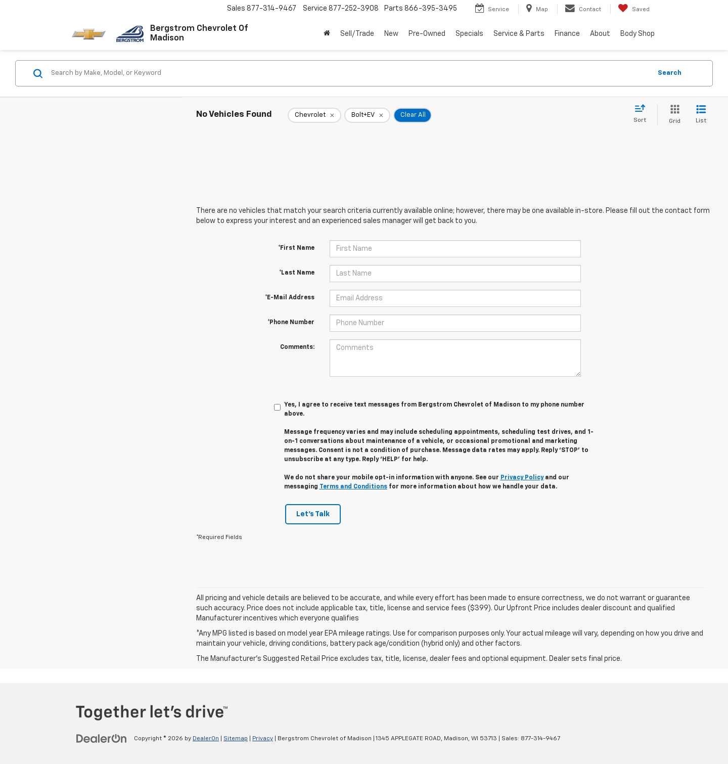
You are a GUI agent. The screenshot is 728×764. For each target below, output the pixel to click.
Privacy (262, 739)
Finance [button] (567, 33)
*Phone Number (290, 323)
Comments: (297, 347)
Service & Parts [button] (518, 33)
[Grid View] (672, 115)
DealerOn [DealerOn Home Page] (206, 739)
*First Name (296, 248)
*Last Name (296, 273)
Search (669, 73)
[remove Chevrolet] (314, 115)
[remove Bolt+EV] (367, 115)
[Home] (326, 34)
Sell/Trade (357, 33)
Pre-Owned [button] (426, 33)
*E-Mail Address (289, 298)
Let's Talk (313, 514)
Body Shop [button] (637, 33)
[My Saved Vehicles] (633, 9)
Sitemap (235, 739)
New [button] (391, 33)
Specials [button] (469, 33)
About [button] (600, 33)
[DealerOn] (101, 738)
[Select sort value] (642, 114)
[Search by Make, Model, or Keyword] (349, 73)
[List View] (701, 115)
